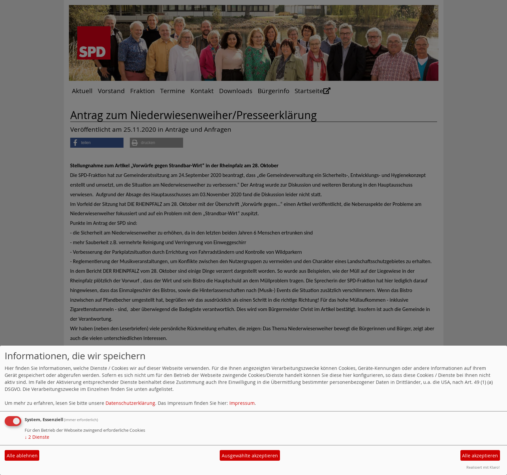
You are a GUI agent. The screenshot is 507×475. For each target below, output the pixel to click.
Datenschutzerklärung (130, 403)
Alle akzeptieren (480, 455)
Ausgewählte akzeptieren (250, 455)
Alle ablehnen (22, 455)
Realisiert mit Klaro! (483, 467)
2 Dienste (37, 437)
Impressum (242, 403)
